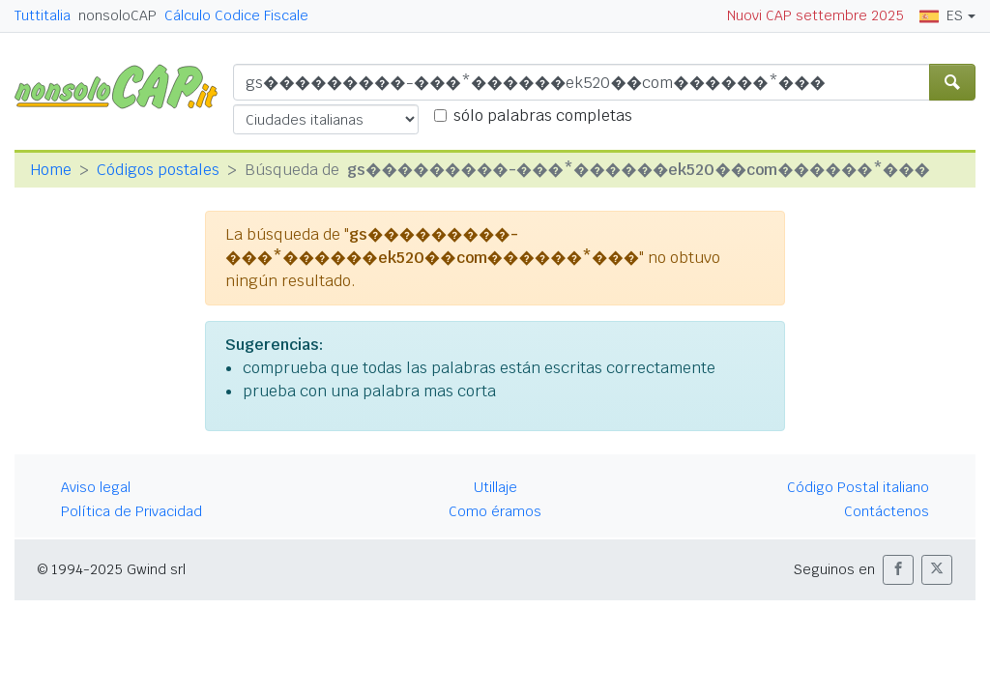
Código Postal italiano (858, 487)
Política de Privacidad (131, 511)
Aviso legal (96, 487)
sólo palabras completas (542, 115)
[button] (898, 570)
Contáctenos (886, 511)
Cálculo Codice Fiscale (236, 15)
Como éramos (495, 511)
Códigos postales (158, 170)
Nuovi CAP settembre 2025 (815, 15)
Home (51, 170)
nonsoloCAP (117, 15)
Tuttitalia (43, 15)
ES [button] (941, 15)
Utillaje (495, 487)
